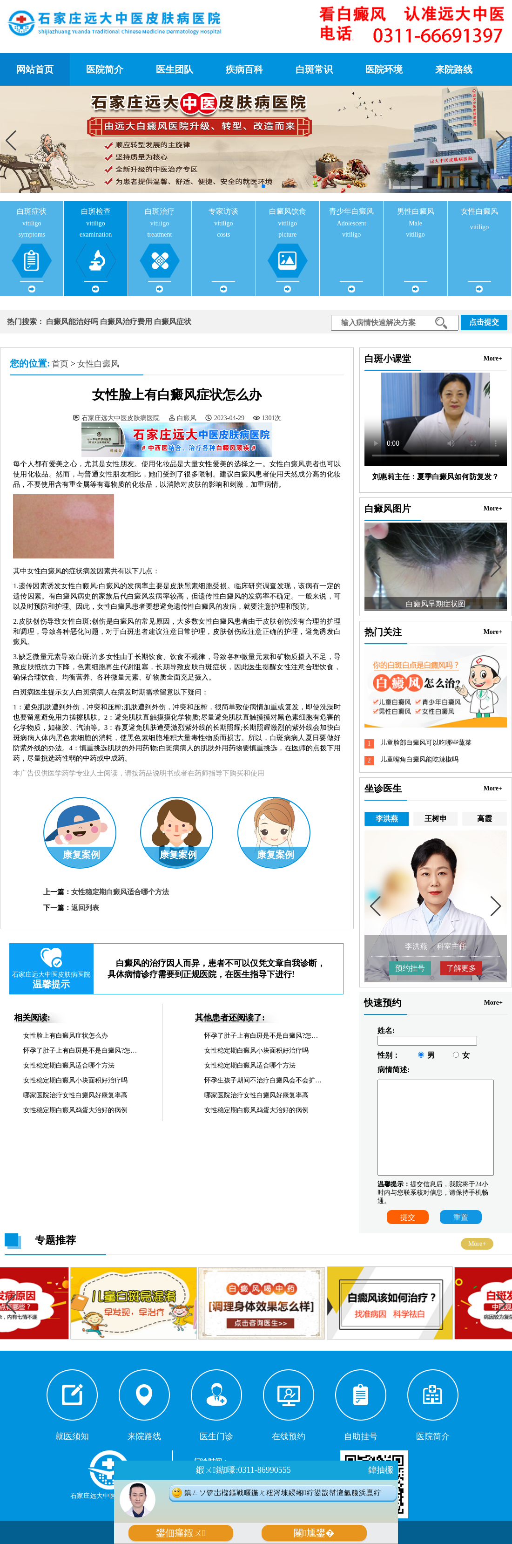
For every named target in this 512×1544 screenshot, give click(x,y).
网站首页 (35, 69)
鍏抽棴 (380, 1470)
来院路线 (453, 69)
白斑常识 (314, 69)
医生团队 (174, 69)
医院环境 (384, 69)
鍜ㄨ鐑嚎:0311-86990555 (243, 1470)
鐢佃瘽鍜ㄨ (181, 1533)
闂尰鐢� (314, 1533)
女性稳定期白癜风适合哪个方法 (120, 892)
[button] (501, 140)
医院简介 (104, 69)
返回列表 (85, 907)
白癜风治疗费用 (126, 322)
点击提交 (484, 322)
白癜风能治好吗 (72, 322)
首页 (60, 363)
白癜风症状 (172, 322)
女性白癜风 (98, 363)
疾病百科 (244, 69)
